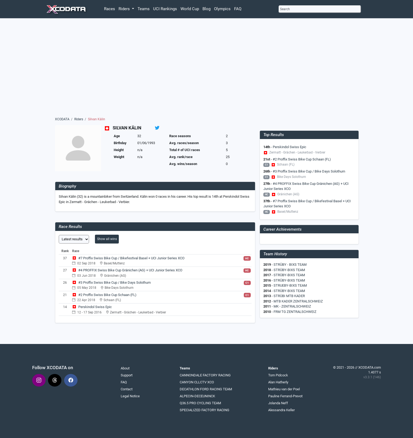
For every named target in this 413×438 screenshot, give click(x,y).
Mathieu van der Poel (284, 389)
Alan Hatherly (278, 382)
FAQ (237, 8)
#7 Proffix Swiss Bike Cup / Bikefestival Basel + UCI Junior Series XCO (131, 258)
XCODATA (62, 119)
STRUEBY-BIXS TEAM (290, 285)
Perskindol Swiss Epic (95, 307)
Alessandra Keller (281, 410)
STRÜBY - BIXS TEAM (290, 265)
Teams (144, 8)
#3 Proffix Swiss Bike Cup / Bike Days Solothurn (114, 282)
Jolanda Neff (278, 403)
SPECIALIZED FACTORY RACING (204, 410)
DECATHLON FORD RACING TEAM (206, 389)
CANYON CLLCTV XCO (197, 382)
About (125, 368)
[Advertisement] (206, 68)
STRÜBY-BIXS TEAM (289, 270)
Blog (206, 8)
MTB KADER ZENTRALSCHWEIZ (298, 301)
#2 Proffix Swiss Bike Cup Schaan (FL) (107, 295)
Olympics (222, 8)
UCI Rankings (165, 8)
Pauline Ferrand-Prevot (285, 396)
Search (285, 9)
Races (109, 8)
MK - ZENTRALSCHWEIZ (292, 306)
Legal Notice (130, 396)
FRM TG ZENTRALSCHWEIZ (295, 312)
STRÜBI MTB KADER (289, 296)
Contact (126, 389)
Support (126, 375)
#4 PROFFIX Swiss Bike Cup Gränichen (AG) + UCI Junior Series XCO (130, 270)
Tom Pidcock (278, 375)
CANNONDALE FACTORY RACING (205, 375)
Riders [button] (125, 8)
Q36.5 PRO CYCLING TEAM (200, 403)
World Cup (189, 8)
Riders (78, 119)
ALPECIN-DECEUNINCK (197, 396)
